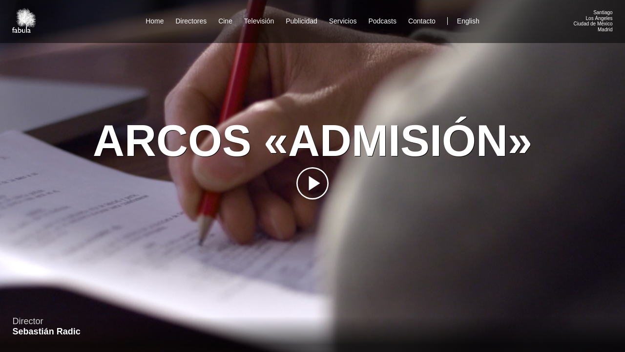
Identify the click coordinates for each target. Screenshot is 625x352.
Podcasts (382, 21)
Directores (191, 21)
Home (155, 21)
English (468, 21)
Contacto (422, 21)
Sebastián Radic (47, 331)
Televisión (259, 21)
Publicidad (301, 21)
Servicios (343, 21)
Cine (225, 21)
